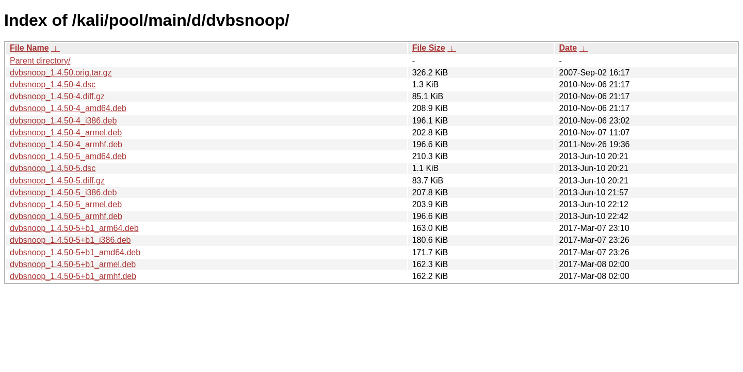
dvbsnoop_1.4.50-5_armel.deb (66, 204)
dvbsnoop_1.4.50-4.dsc (52, 84)
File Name (29, 47)
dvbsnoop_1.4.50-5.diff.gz (57, 180)
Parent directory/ (40, 60)
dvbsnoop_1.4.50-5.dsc (52, 168)
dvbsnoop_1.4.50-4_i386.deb (63, 120)
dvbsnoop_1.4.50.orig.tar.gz (60, 72)
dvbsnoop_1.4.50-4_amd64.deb (68, 108)
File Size (428, 47)
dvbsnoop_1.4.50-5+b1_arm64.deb (74, 228)
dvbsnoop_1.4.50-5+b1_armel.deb (73, 264)
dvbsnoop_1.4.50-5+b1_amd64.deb (75, 252)
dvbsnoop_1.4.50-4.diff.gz (57, 96)
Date (568, 47)
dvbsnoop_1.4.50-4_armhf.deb (66, 144)
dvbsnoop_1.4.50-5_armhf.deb (66, 216)
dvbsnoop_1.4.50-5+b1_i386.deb (70, 240)
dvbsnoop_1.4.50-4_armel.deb (66, 132)
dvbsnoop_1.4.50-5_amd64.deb (68, 156)
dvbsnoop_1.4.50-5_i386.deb (63, 192)
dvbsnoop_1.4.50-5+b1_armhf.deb (73, 276)
